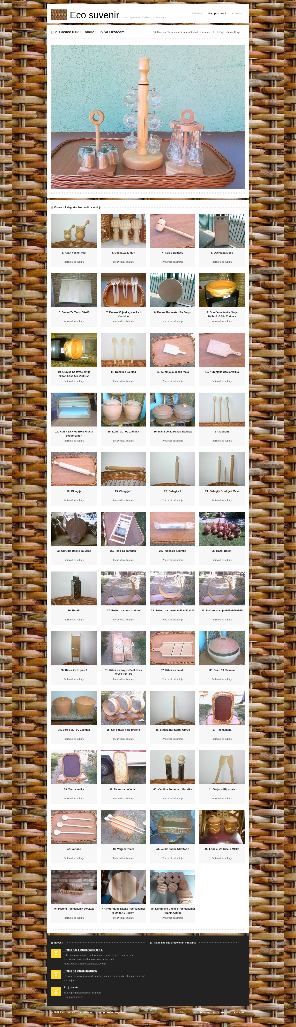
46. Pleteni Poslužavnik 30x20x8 (74, 908)
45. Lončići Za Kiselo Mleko (222, 849)
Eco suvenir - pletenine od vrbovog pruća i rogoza (92, 1012)
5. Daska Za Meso (222, 252)
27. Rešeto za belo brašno (123, 610)
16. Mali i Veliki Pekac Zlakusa (173, 431)
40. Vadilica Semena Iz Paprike (172, 789)
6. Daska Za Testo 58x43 (74, 312)
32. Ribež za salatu (173, 670)
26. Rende (74, 610)
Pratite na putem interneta (80, 970)
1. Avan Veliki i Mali (74, 252)
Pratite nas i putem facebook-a (83, 949)
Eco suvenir (86, 15)
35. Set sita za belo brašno (123, 729)
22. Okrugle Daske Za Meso (74, 550)
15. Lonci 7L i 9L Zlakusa (123, 431)
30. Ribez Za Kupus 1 (74, 670)
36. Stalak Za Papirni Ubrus (172, 729)
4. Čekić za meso (172, 252)
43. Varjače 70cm (123, 849)
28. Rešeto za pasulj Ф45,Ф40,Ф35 (172, 610)
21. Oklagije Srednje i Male (222, 491)
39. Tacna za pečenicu (123, 789)
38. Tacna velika (74, 789)
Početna (197, 13)
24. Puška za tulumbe (172, 550)
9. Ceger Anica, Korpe (229, 32)
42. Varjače (74, 849)
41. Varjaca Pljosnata (222, 789)
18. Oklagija (74, 491)
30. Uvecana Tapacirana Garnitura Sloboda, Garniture (182, 32)
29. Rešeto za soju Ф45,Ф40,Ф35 (222, 610)
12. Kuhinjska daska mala (172, 371)
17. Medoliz (222, 431)
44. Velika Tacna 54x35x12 (172, 849)
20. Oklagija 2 (172, 491)
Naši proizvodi (217, 13)
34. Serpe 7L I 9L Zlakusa (74, 729)
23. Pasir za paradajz (123, 550)
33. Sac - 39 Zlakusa (222, 670)
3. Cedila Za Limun (123, 252)
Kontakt (237, 13)
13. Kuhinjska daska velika (222, 371)
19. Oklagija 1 (123, 491)
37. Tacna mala (222, 729)
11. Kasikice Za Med (123, 371)
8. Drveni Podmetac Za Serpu (172, 312)
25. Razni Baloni (222, 550)
